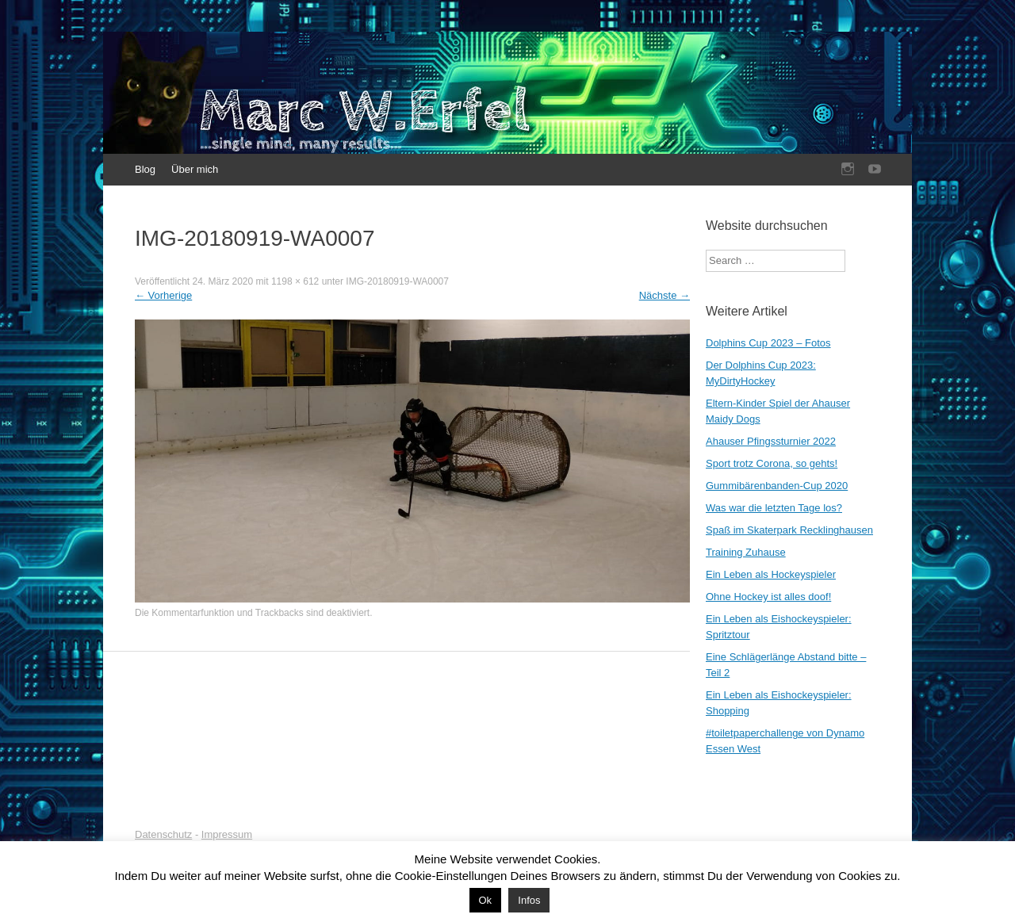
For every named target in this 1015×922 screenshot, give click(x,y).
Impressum (226, 834)
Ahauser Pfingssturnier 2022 (771, 441)
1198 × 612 (295, 281)
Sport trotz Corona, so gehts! (771, 463)
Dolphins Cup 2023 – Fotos (768, 343)
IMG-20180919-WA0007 (397, 281)
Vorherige (163, 295)
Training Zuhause (746, 552)
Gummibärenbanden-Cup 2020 (777, 486)
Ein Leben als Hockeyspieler (771, 574)
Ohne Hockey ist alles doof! (768, 597)
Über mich (194, 169)
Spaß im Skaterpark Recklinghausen (789, 530)
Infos (529, 900)
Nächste (664, 295)
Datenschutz (163, 834)
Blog (145, 169)
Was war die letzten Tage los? (774, 508)
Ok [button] (485, 900)
